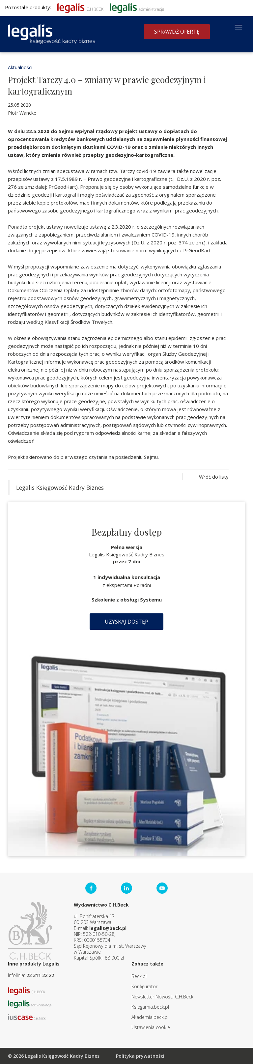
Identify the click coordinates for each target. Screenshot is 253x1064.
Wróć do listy (214, 476)
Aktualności (20, 67)
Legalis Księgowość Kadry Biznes (60, 487)
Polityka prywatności (140, 1056)
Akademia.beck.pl (150, 1017)
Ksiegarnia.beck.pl (150, 1007)
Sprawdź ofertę (177, 31)
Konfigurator (144, 986)
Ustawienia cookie (150, 1027)
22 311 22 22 (40, 975)
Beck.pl (139, 976)
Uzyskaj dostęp (126, 621)
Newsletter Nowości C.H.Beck (162, 997)
